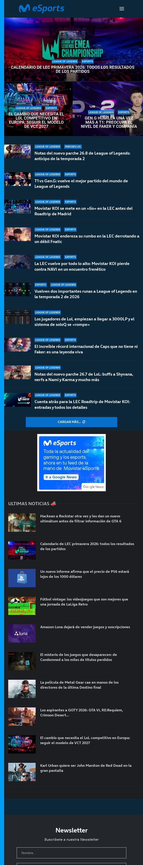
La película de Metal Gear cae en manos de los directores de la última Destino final (79, 685)
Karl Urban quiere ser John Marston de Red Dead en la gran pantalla (86, 768)
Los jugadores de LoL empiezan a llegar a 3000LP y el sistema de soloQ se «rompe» (84, 325)
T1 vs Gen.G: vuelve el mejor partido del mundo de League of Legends (81, 183)
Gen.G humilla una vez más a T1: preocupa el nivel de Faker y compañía (109, 122)
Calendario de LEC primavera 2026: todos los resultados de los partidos (72, 69)
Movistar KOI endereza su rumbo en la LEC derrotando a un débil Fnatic (86, 239)
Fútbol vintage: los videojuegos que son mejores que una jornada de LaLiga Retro (84, 602)
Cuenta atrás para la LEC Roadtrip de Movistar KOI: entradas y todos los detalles (82, 404)
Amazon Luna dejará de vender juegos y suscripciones (85, 626)
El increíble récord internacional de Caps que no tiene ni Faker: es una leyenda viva (86, 350)
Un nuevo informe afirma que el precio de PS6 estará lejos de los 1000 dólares (84, 574)
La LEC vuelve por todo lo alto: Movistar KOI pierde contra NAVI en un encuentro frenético (82, 269)
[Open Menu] (121, 8)
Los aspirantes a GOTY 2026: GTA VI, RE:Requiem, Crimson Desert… (81, 712)
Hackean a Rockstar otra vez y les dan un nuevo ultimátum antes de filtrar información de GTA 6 (81, 518)
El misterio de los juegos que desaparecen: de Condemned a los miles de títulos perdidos (78, 657)
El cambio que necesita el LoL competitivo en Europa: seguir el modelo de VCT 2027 (36, 120)
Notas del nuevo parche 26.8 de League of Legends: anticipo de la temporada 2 (82, 155)
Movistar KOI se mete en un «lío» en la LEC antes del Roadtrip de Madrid (83, 211)
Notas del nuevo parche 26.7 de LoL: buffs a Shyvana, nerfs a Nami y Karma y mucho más (83, 376)
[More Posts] (71, 422)
